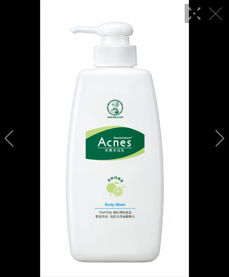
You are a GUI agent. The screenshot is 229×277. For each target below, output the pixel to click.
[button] (9, 138)
